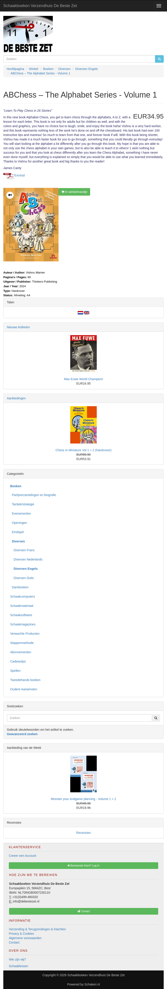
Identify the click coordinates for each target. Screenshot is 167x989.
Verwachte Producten (25, 633)
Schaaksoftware (21, 615)
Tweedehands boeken (25, 680)
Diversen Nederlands (26, 559)
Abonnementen (20, 652)
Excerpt (19, 175)
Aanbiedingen (16, 398)
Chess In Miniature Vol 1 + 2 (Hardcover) (83, 450)
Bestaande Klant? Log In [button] (84, 865)
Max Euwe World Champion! (83, 379)
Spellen (15, 670)
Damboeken (19, 587)
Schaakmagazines (22, 624)
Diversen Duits (22, 578)
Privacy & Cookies (21, 933)
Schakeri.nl (92, 984)
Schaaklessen (18, 966)
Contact (14, 942)
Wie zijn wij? (17, 959)
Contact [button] (83, 911)
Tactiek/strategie (22, 504)
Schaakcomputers (22, 596)
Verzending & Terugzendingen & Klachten (37, 929)
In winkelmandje (74, 192)
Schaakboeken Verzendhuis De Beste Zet (40, 6)
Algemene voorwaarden (25, 938)
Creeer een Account (22, 855)
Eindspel (17, 532)
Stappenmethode (22, 643)
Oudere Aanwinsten (23, 689)
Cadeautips (18, 661)
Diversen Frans (22, 550)
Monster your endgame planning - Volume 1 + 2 (83, 799)
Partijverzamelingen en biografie (33, 495)
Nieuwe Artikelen (18, 327)
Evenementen (20, 513)
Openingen (18, 523)
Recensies (83, 832)
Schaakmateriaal (21, 606)
